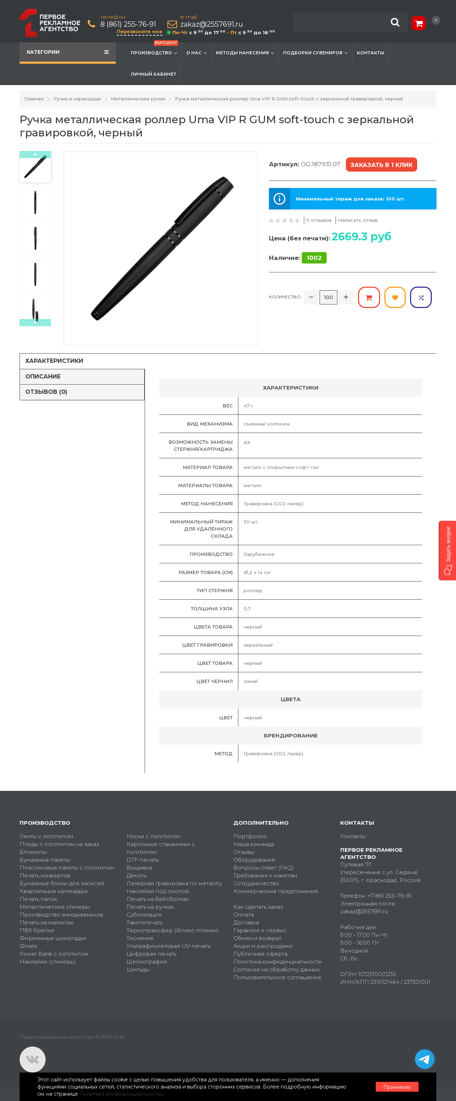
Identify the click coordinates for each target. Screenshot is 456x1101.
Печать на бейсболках (157, 899)
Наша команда (253, 844)
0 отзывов (319, 220)
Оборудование (254, 859)
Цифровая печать (151, 953)
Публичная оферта (260, 953)
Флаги (28, 946)
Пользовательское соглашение (277, 977)
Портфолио (250, 836)
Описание (43, 376)
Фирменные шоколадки (53, 938)
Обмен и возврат (257, 938)
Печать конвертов (45, 875)
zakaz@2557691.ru (211, 24)
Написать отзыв (358, 220)
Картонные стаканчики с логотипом (160, 848)
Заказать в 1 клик (382, 165)
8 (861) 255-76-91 (128, 24)
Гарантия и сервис (260, 930)
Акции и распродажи (263, 946)
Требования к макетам (265, 875)
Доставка (246, 922)
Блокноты (33, 852)
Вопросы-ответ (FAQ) (263, 867)
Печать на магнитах (46, 922)
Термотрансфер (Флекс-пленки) (172, 930)
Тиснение (140, 938)
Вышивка (139, 867)
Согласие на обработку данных (276, 969)
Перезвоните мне (139, 31)
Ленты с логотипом (46, 836)
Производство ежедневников (61, 914)
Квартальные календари (54, 891)
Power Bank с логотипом (54, 953)
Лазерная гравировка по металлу (174, 883)
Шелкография (146, 961)
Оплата (243, 914)
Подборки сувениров (315, 53)
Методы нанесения (245, 53)
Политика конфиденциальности (277, 961)
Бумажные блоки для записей (62, 883)
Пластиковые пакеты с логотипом (67, 867)
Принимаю (397, 1087)
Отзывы (243, 852)
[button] (447, 550)
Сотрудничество (256, 883)
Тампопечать (144, 922)
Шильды (137, 969)
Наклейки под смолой (157, 891)
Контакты (370, 53)
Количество (285, 296)
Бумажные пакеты (45, 859)
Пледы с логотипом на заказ (59, 844)
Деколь (136, 875)
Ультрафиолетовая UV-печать (168, 946)
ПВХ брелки (37, 930)
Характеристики (54, 361)
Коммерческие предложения (275, 891)
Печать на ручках (150, 906)
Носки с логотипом (153, 836)
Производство (154, 49)
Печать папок (38, 899)
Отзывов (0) (46, 391)
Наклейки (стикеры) (48, 961)
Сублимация (144, 914)
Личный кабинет (153, 74)
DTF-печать (142, 859)
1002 (314, 257)
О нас (196, 53)
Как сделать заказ (258, 906)
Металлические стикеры (55, 906)
